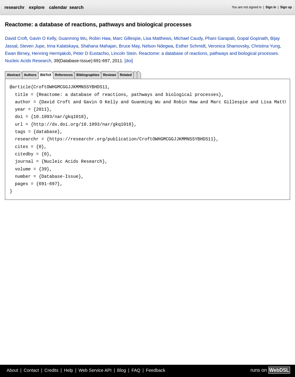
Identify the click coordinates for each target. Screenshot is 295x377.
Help (68, 370)
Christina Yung (265, 46)
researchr (14, 7)
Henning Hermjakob (51, 53)
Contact (31, 370)
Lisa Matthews (157, 38)
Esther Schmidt (191, 46)
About (12, 370)
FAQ (135, 370)
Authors (30, 75)
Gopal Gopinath (252, 38)
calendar (58, 7)
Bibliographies (87, 75)
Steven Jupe (32, 46)
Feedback (155, 370)
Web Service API (95, 370)
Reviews (109, 75)
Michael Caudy (188, 38)
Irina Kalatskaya (62, 46)
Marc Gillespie (127, 38)
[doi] (128, 60)
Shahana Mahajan (98, 46)
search (76, 7)
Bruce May (129, 46)
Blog (121, 370)
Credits (51, 370)
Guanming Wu (73, 38)
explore (36, 7)
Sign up (286, 7)
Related (126, 75)
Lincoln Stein (123, 53)
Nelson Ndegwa (157, 46)
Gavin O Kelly (42, 38)
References (64, 75)
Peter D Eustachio (91, 53)
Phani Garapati (220, 38)
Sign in (271, 7)
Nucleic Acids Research (28, 60)
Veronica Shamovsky (228, 46)
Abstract (13, 75)
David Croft (16, 38)
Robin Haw (100, 38)
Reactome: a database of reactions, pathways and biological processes (208, 53)
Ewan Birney (17, 53)
